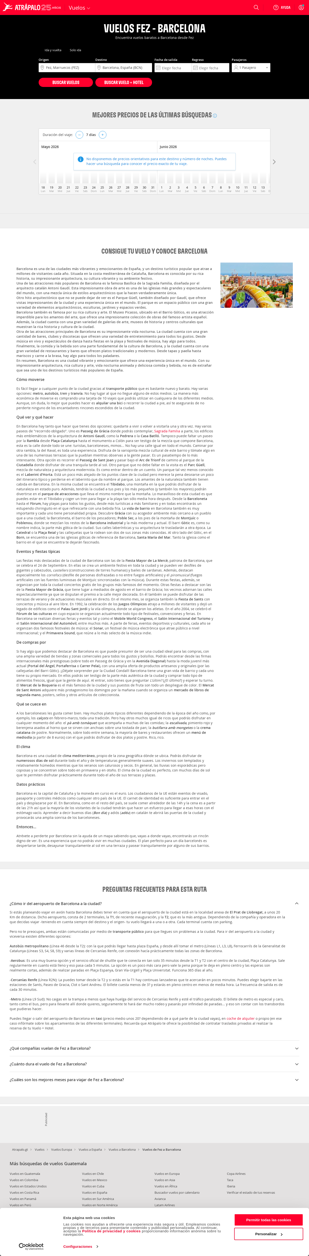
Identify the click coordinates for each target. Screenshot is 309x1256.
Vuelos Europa (61, 1149)
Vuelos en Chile (93, 1173)
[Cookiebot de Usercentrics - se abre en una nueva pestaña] (31, 1246)
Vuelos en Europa (167, 1173)
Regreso (198, 59)
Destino (101, 59)
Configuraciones (77, 1246)
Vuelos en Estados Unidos (28, 1186)
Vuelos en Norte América (100, 1205)
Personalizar (268, 1234)
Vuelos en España (94, 1192)
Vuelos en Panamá (23, 1199)
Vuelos (39, 1149)
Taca (230, 1180)
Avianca (160, 1199)
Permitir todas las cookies (268, 1220)
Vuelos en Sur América (98, 1199)
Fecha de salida (165, 59)
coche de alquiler (241, 1018)
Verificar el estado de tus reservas (251, 1192)
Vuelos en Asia (164, 1180)
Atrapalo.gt (20, 1149)
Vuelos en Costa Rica (24, 1192)
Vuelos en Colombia (24, 1180)
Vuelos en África (165, 1186)
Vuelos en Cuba (93, 1186)
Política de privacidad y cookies (111, 1231)
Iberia (231, 1186)
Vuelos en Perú (20, 1205)
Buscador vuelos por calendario (177, 1192)
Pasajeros (239, 59)
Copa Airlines (236, 1173)
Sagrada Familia (167, 431)
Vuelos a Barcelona (122, 1149)
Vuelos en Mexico (94, 1180)
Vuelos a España (90, 1149)
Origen (44, 59)
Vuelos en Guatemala (25, 1173)
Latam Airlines (164, 1205)
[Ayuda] (281, 7)
